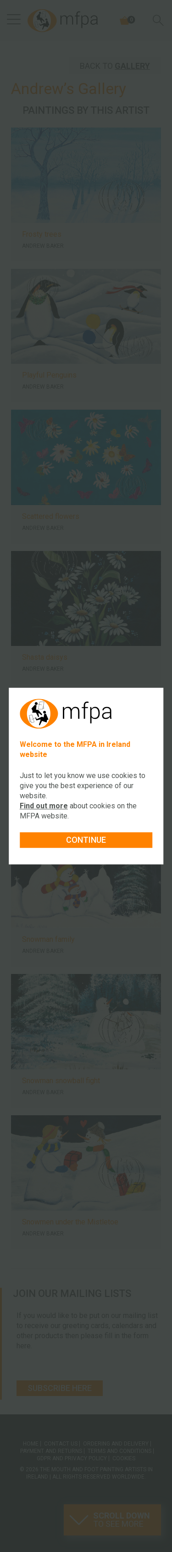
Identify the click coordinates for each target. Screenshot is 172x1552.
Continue (86, 840)
